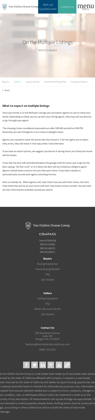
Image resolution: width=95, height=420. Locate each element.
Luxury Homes (33, 81)
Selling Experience (47, 298)
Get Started (47, 279)
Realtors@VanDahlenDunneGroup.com (47, 344)
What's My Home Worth (47, 309)
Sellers (17, 81)
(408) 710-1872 (47, 349)
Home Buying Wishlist (47, 269)
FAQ (47, 274)
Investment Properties (55, 81)
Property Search (79, 81)
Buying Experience (47, 264)
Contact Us (67, 7)
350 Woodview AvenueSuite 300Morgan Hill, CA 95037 (47, 336)
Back (6, 90)
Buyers (5, 81)
